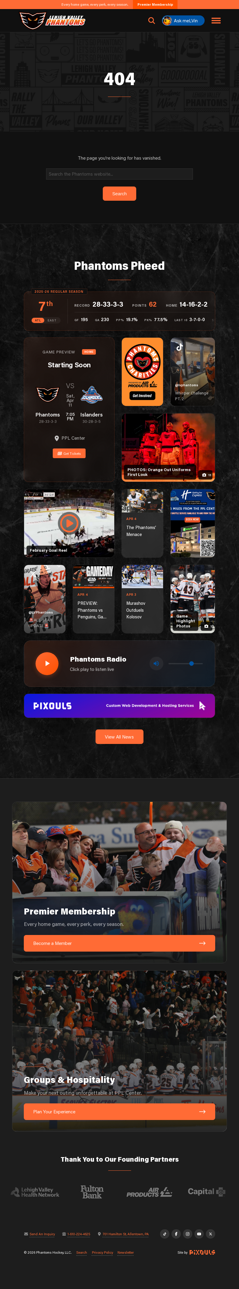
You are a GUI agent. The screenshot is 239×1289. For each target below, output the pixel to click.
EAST (52, 320)
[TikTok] (164, 1233)
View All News (119, 737)
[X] (210, 1233)
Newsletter (126, 1252)
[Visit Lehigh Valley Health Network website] (42, 1192)
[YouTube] (198, 1233)
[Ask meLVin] (183, 20)
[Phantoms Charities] (142, 372)
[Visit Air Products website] (157, 1192)
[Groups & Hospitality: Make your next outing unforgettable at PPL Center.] (119, 1051)
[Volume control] (185, 663)
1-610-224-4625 (79, 1234)
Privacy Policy (102, 1252)
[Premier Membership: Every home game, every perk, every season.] (119, 882)
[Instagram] (187, 1233)
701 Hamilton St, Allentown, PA (126, 1234)
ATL (38, 320)
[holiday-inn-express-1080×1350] (193, 523)
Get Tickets (69, 453)
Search (81, 1252)
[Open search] (151, 20)
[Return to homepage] (51, 20)
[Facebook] (176, 1233)
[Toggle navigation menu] (216, 20)
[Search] (119, 174)
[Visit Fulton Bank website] (99, 1192)
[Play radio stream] (47, 663)
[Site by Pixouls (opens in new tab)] (202, 1252)
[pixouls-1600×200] (119, 705)
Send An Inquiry (42, 1234)
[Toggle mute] (156, 664)
